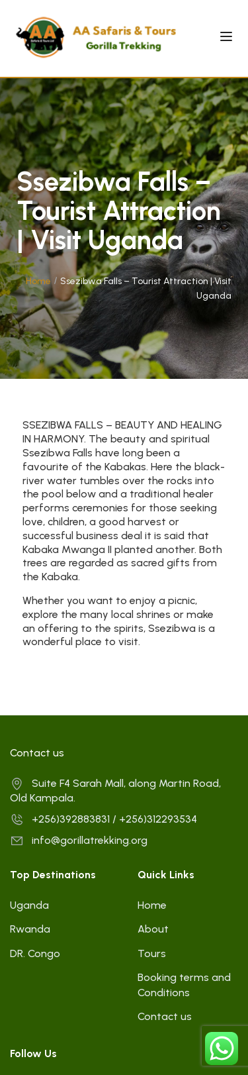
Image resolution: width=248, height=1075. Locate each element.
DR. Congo (35, 953)
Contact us (165, 1016)
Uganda (29, 905)
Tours (152, 953)
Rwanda (30, 929)
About (153, 929)
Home (38, 281)
